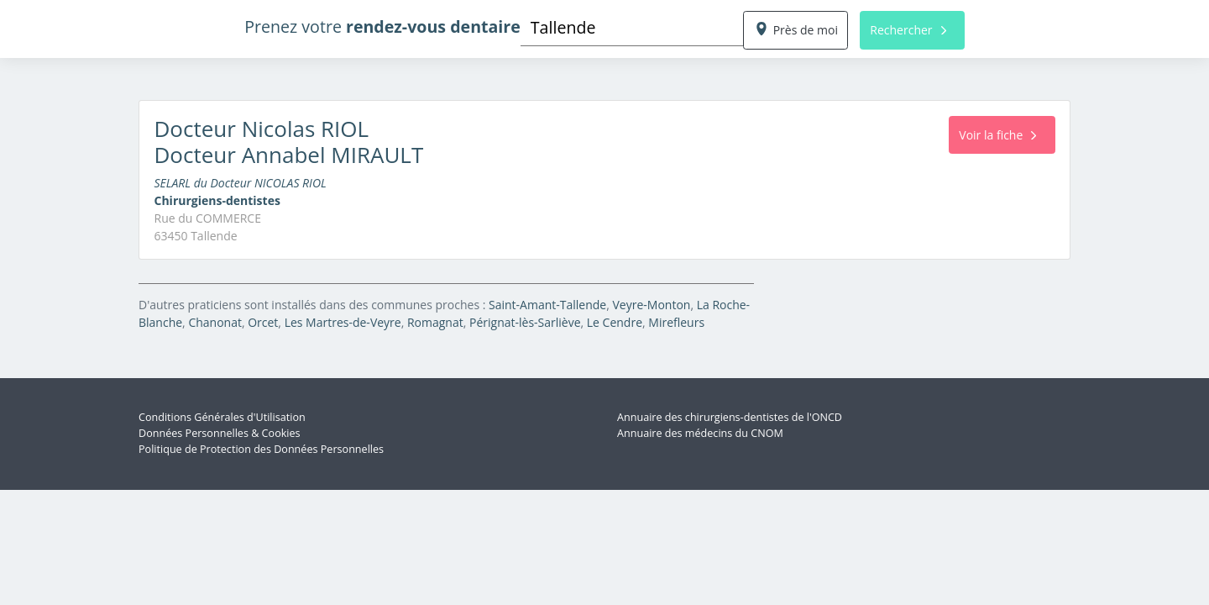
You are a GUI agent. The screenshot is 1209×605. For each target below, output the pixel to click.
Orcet (263, 322)
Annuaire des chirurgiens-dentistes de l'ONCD (729, 417)
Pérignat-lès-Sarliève (525, 322)
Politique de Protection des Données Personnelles (261, 449)
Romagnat (435, 322)
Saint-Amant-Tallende (547, 305)
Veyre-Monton (651, 305)
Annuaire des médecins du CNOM (700, 433)
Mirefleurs (676, 322)
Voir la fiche (997, 135)
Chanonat (215, 322)
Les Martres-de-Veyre (343, 322)
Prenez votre (382, 26)
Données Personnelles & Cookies (220, 433)
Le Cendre (614, 322)
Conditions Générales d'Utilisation (222, 417)
